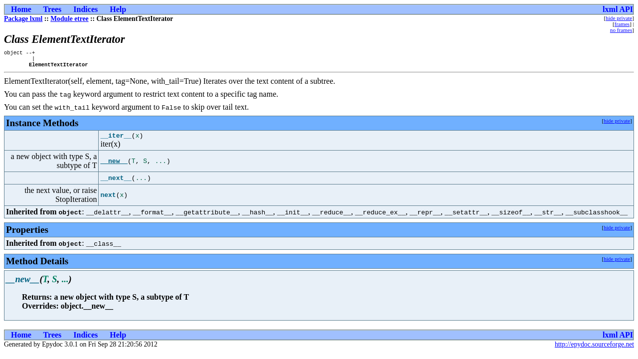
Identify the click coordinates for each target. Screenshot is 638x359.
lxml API (618, 9)
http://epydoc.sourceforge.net (594, 349)
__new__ (114, 165)
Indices (85, 9)
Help (118, 9)
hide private (619, 18)
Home (21, 9)
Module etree (69, 18)
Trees (52, 9)
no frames (621, 30)
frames (622, 24)
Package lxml (23, 18)
